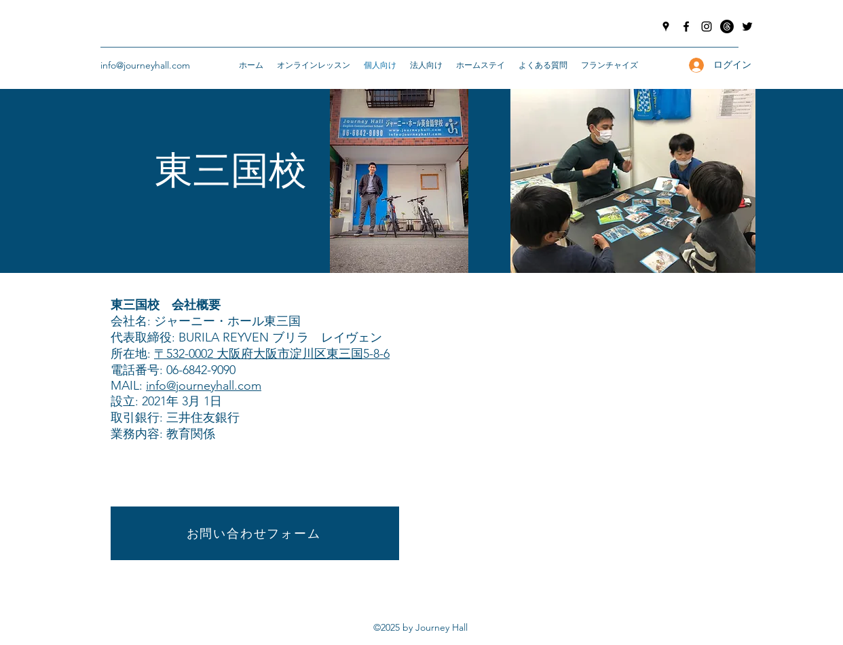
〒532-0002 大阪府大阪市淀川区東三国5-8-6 (272, 353)
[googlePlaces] (666, 26)
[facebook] (686, 26)
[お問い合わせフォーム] (255, 533)
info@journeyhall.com (145, 65)
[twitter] (747, 26)
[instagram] (706, 26)
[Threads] (727, 26)
